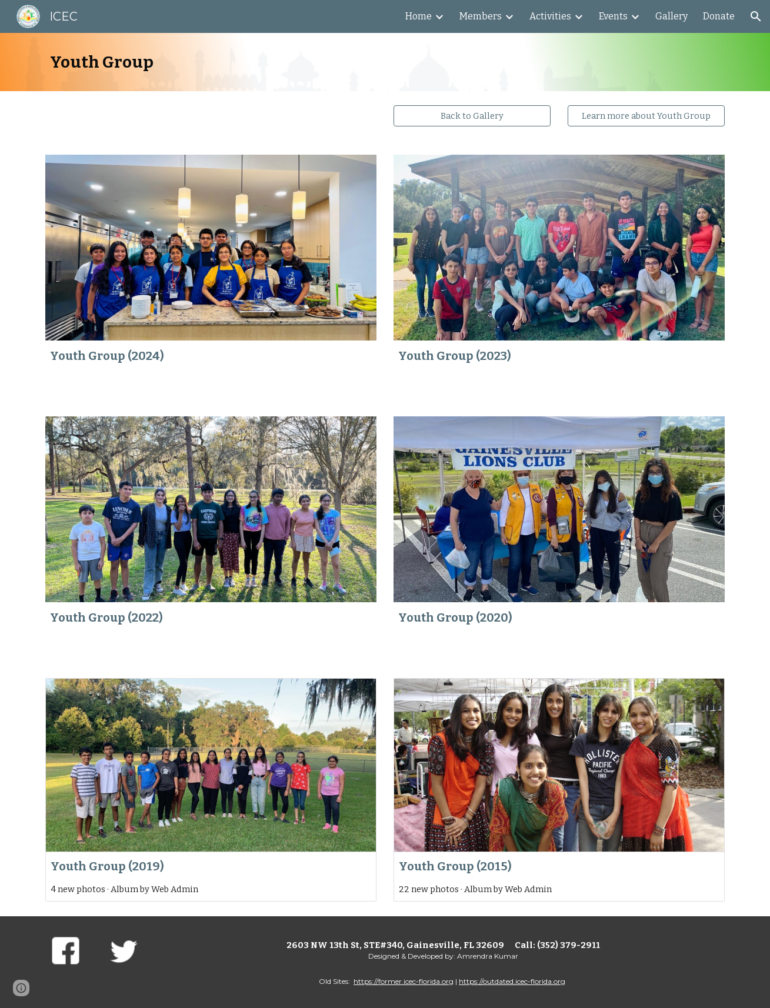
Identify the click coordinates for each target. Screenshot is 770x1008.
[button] (756, 16)
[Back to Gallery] (471, 115)
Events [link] (613, 16)
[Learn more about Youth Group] (646, 115)
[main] (384, 62)
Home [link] (418, 16)
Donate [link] (719, 16)
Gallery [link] (671, 16)
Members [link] (480, 16)
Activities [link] (550, 16)
